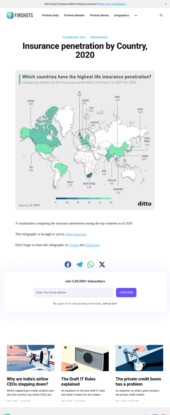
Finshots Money (99, 15)
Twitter (74, 245)
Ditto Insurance (76, 234)
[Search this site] (161, 15)
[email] (73, 292)
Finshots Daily (50, 15)
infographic (99, 37)
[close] (166, 4)
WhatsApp (92, 245)
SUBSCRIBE (126, 292)
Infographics (121, 15)
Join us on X (109, 303)
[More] (135, 15)
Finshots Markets (74, 15)
